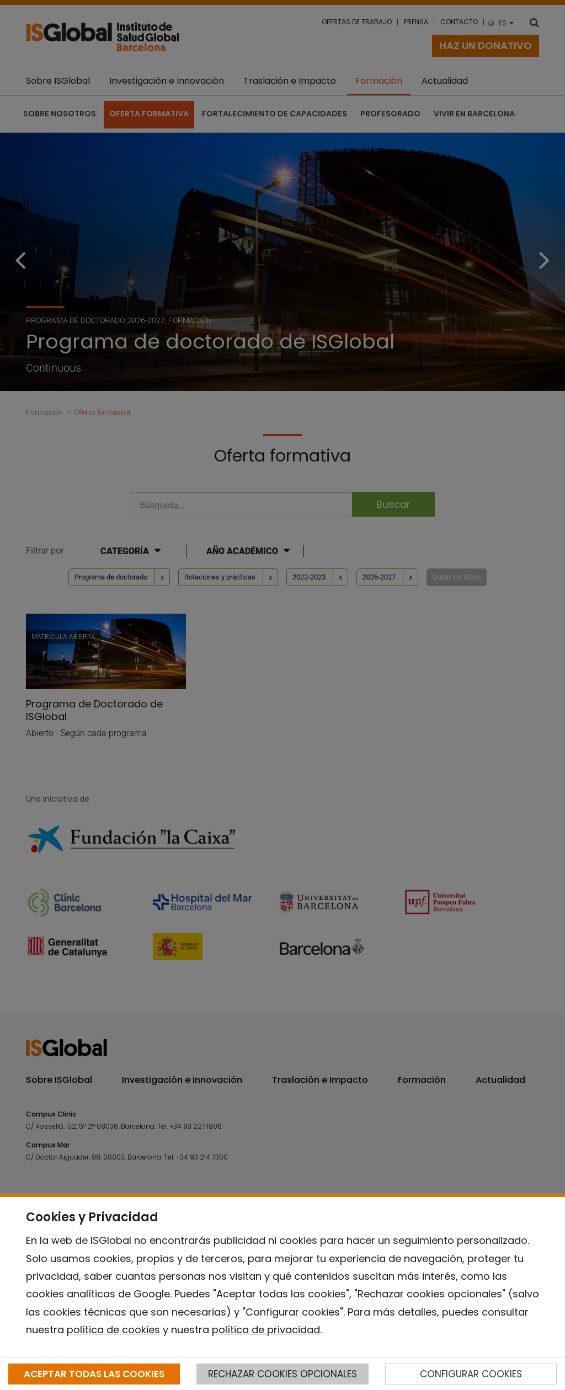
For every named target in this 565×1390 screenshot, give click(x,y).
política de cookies (113, 1330)
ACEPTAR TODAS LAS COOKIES (94, 1374)
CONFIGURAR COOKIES (471, 1374)
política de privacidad (266, 1330)
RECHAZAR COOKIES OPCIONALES (282, 1374)
